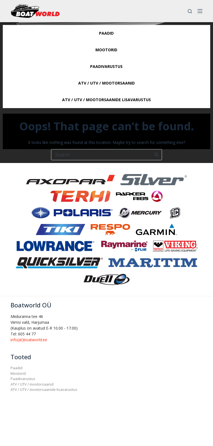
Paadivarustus (23, 378)
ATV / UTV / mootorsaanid (32, 384)
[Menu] (199, 11)
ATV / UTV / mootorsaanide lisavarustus (44, 389)
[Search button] (156, 154)
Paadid (16, 367)
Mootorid (18, 373)
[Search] (190, 11)
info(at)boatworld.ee (29, 339)
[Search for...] (101, 154)
